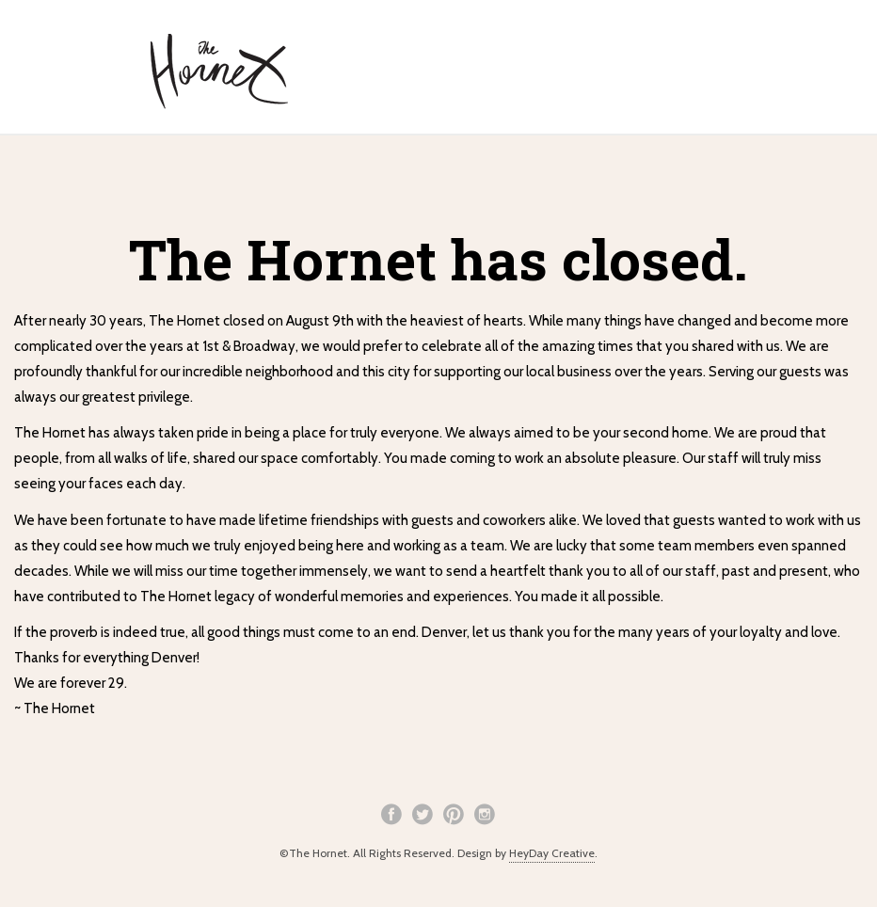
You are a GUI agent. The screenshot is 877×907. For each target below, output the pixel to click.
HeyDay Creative (552, 853)
